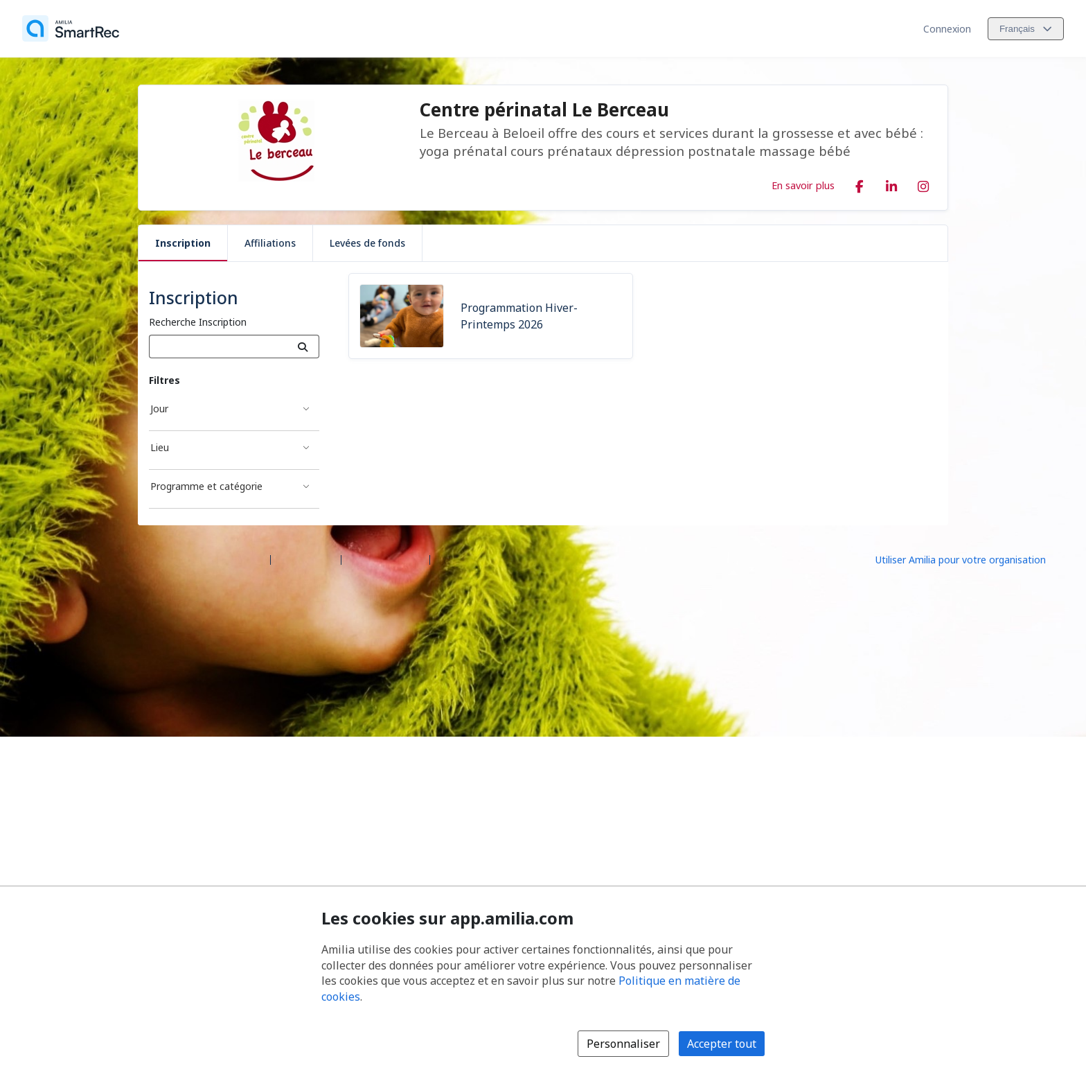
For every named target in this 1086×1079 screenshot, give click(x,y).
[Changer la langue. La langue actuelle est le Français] (1026, 28)
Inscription (183, 242)
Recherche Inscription (198, 321)
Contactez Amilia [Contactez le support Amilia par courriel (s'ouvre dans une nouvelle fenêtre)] (385, 558)
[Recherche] (303, 346)
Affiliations (270, 242)
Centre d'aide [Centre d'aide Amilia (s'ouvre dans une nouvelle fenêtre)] (305, 558)
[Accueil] (70, 28)
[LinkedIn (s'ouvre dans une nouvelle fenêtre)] (891, 183)
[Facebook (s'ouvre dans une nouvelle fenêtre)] (859, 183)
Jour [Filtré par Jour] (159, 408)
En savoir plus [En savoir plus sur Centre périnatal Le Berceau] (803, 185)
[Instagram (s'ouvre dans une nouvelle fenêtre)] (923, 183)
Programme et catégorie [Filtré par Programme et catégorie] (206, 486)
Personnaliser (623, 1043)
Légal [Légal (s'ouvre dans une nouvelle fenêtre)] (448, 558)
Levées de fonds (367, 242)
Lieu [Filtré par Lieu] (159, 447)
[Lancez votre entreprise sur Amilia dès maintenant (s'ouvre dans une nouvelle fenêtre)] (972, 559)
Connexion (947, 28)
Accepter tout (721, 1043)
